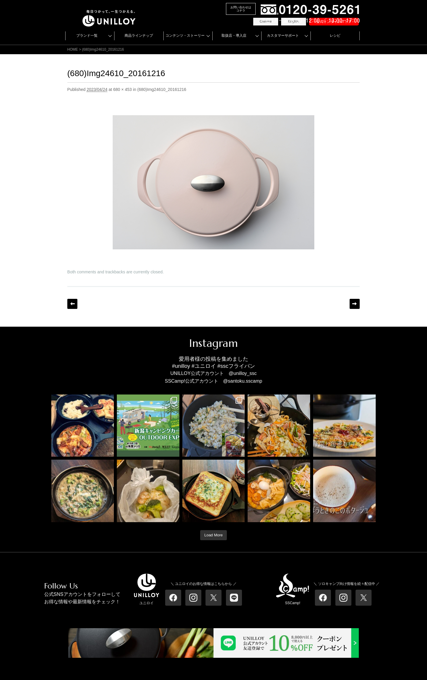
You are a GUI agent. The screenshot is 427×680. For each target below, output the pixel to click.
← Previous (72, 304)
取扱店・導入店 (234, 35)
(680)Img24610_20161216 (161, 89)
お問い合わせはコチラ (240, 9)
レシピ (335, 35)
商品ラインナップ (139, 35)
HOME (72, 49)
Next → (355, 304)
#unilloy (181, 366)
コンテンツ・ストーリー (185, 35)
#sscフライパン (236, 366)
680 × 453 (122, 89)
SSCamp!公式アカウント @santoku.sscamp (213, 381)
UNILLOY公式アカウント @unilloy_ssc (214, 373)
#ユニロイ (204, 366)
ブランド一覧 (87, 35)
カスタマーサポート (283, 35)
